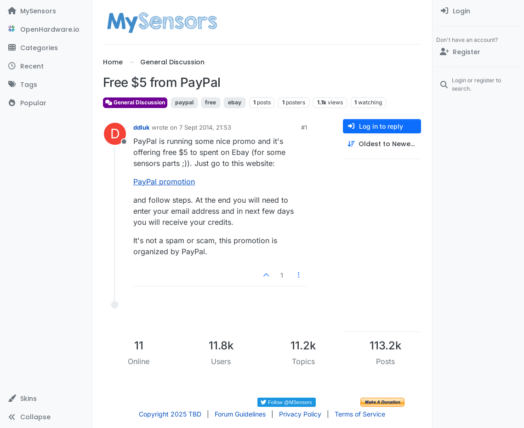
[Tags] (46, 84)
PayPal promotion (164, 181)
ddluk (141, 127)
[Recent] (46, 66)
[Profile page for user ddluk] (115, 134)
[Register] (478, 52)
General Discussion (135, 102)
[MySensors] (46, 11)
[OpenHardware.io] (46, 29)
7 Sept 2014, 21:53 (205, 127)
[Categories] (46, 47)
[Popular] (46, 103)
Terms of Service (360, 414)
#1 (304, 127)
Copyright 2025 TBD (170, 414)
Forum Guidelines (240, 414)
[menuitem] (478, 11)
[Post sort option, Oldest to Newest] (382, 144)
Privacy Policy (300, 414)
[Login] (478, 11)
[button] (46, 398)
